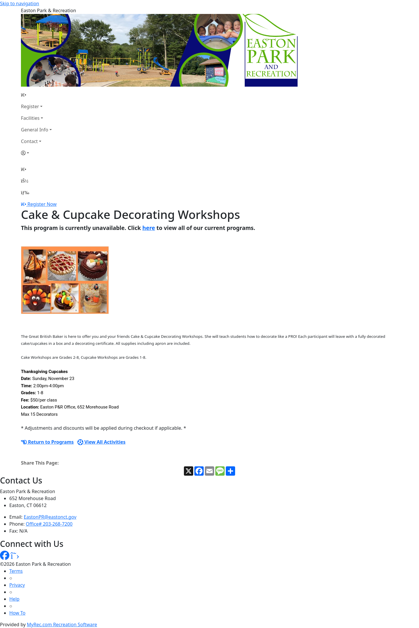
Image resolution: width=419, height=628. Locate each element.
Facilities (30, 118)
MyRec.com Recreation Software (62, 624)
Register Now (41, 204)
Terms (16, 571)
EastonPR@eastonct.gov (50, 517)
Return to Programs (47, 442)
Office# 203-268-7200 (49, 524)
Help (14, 599)
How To (17, 613)
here (148, 228)
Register (30, 106)
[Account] (36, 153)
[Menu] (25, 192)
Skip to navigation (19, 3)
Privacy (17, 585)
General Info (34, 129)
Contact (29, 141)
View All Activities (101, 442)
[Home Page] (36, 95)
